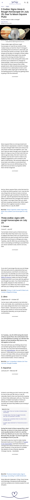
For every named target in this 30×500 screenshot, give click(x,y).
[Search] (25, 2)
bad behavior (11, 350)
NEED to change (6, 277)
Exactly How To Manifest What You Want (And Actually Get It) (14, 419)
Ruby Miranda (4, 21)
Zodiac (7, 6)
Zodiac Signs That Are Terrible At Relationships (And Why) (15, 412)
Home (2, 6)
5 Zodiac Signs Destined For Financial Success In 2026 (15, 423)
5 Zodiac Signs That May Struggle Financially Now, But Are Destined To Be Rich (14, 415)
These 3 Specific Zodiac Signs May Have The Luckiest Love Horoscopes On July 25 (14, 211)
